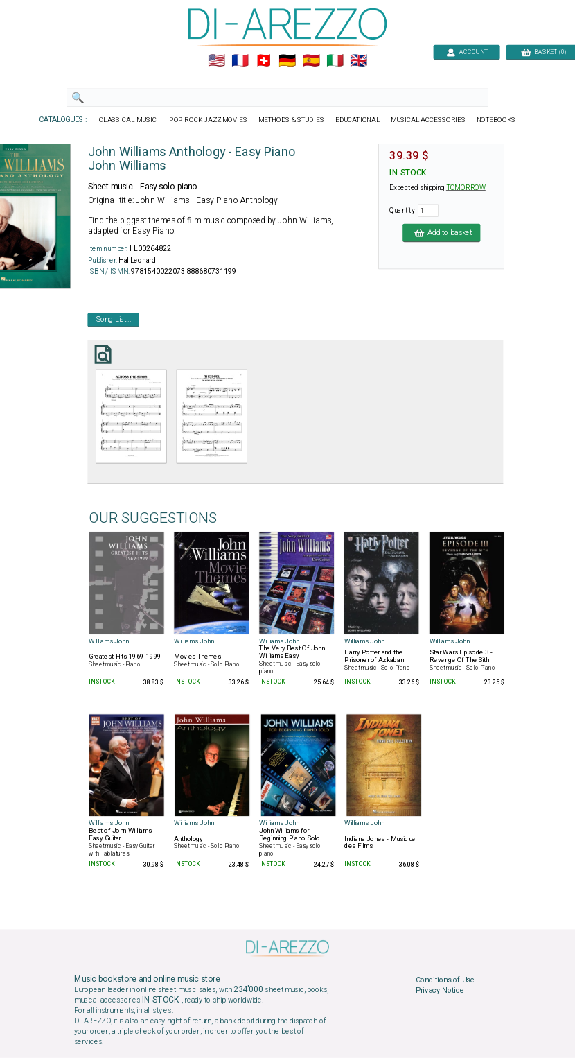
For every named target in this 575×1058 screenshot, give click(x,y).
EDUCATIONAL (357, 120)
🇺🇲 (216, 61)
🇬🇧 (358, 61)
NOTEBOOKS (496, 120)
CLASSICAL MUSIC (128, 120)
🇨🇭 (263, 61)
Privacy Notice (440, 990)
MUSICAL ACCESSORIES (428, 120)
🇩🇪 (287, 61)
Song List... (113, 319)
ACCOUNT (466, 51)
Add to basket (441, 232)
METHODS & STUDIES (291, 120)
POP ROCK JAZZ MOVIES (208, 120)
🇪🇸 (311, 61)
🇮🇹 (335, 61)
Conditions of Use (445, 979)
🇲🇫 (240, 61)
